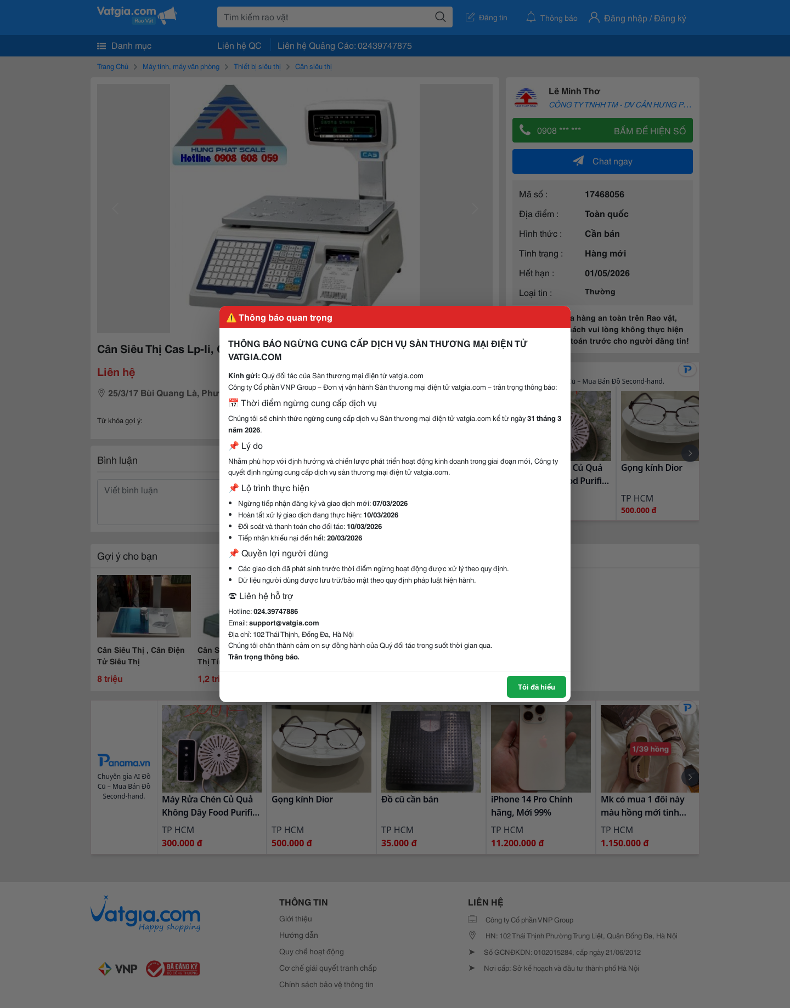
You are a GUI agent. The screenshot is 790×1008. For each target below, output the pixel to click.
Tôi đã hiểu (536, 686)
